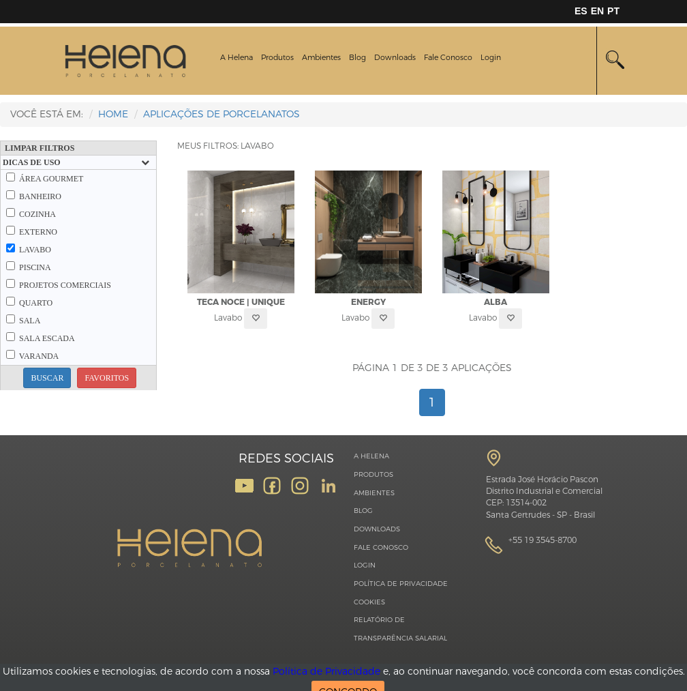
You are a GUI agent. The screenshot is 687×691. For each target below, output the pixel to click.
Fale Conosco (448, 58)
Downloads (395, 58)
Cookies (369, 602)
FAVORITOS (107, 378)
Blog (357, 58)
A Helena (236, 58)
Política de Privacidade (401, 583)
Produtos (277, 58)
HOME (113, 114)
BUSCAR (47, 378)
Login (490, 58)
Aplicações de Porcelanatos (221, 114)
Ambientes (321, 58)
